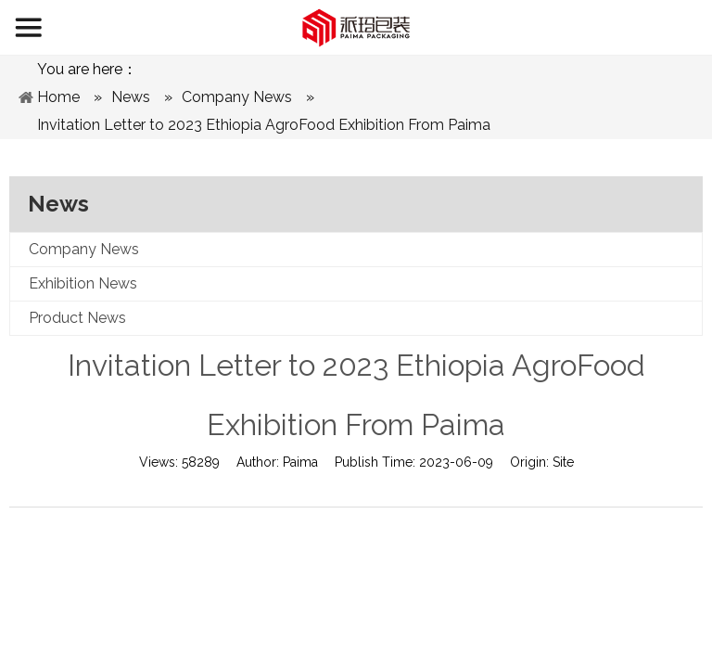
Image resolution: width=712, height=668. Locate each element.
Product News (77, 318)
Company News (84, 249)
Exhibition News (83, 283)
